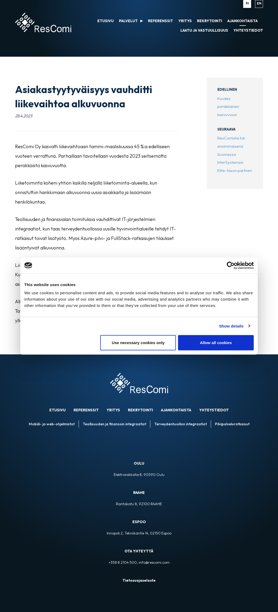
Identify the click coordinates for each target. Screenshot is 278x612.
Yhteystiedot (214, 410)
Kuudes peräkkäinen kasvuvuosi (228, 106)
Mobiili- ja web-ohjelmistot (52, 424)
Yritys (113, 410)
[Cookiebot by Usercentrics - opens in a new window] (231, 265)
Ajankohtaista (176, 410)
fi (247, 3)
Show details (231, 326)
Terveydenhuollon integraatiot (180, 424)
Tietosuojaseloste (139, 580)
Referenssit (86, 410)
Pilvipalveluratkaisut (232, 424)
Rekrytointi (140, 410)
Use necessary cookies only (138, 342)
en (259, 3)
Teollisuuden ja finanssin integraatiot (114, 424)
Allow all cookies (216, 342)
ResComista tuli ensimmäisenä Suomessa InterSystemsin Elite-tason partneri (234, 154)
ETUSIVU (57, 410)
